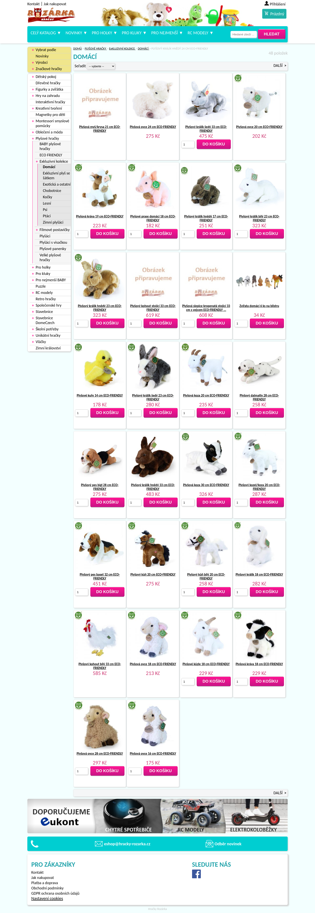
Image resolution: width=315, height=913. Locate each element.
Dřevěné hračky (48, 83)
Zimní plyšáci (53, 222)
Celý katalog (43, 32)
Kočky (47, 197)
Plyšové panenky (53, 248)
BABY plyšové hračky (50, 146)
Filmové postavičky (55, 229)
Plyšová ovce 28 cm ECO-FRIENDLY (100, 754)
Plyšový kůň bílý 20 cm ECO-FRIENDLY (206, 576)
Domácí (49, 166)
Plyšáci (45, 236)
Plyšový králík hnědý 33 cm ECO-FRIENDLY (153, 487)
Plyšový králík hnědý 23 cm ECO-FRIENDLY (100, 308)
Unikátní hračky (48, 335)
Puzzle (41, 286)
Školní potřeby (47, 329)
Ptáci (47, 216)
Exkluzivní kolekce (54, 161)
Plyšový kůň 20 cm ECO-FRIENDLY (152, 574)
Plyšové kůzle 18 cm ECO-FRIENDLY (206, 664)
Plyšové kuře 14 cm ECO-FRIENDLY (100, 395)
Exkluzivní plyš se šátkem (56, 175)
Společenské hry (48, 305)
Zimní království (48, 348)
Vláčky (41, 341)
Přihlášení (278, 4)
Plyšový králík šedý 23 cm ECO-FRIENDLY (153, 397)
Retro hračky (46, 299)
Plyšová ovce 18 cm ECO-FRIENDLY (153, 664)
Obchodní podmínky (47, 888)
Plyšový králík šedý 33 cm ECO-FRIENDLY (206, 129)
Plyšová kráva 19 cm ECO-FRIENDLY (99, 216)
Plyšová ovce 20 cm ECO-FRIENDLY (259, 127)
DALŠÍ (279, 65)
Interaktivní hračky (50, 102)
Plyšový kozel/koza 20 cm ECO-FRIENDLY (259, 487)
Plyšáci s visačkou (53, 242)
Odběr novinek (228, 843)
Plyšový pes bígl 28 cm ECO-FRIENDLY (99, 487)
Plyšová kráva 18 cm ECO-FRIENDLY (259, 664)
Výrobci (42, 62)
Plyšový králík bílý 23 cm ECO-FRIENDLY (259, 218)
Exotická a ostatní (57, 184)
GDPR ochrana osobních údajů (55, 893)
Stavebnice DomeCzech (45, 320)
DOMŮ (77, 48)
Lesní (47, 203)
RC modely (197, 32)
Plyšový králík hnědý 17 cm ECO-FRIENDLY (206, 218)
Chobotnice (52, 190)
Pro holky (102, 32)
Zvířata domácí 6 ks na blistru (259, 306)
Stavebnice (44, 311)
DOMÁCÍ (143, 48)
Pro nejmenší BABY (51, 280)
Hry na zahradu (48, 95)
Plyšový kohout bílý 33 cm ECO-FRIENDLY (100, 666)
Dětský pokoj (46, 76)
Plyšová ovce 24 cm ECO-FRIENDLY (153, 127)
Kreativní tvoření (49, 108)
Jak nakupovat (55, 4)
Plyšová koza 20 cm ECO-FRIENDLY (206, 395)
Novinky (74, 32)
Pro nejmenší (164, 32)
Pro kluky (132, 32)
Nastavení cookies (47, 898)
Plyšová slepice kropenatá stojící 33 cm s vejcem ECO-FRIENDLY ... (206, 308)
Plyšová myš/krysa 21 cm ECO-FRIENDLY (99, 129)
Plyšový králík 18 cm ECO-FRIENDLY (259, 574)
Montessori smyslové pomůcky (52, 123)
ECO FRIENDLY (51, 155)
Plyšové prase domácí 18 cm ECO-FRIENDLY (153, 218)
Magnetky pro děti (50, 114)
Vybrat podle (46, 49)
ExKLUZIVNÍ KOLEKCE (122, 48)
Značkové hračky (49, 68)
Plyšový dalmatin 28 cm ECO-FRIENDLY (259, 397)
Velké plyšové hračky (50, 257)
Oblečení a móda (49, 132)
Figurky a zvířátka (49, 89)
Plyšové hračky (47, 138)
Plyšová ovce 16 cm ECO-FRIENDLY (153, 754)
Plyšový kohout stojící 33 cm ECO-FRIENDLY (153, 308)
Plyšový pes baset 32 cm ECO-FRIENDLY (100, 576)
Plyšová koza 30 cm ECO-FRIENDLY (206, 485)
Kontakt (33, 4)
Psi (45, 209)
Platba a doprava (44, 882)
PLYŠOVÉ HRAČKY (96, 48)
